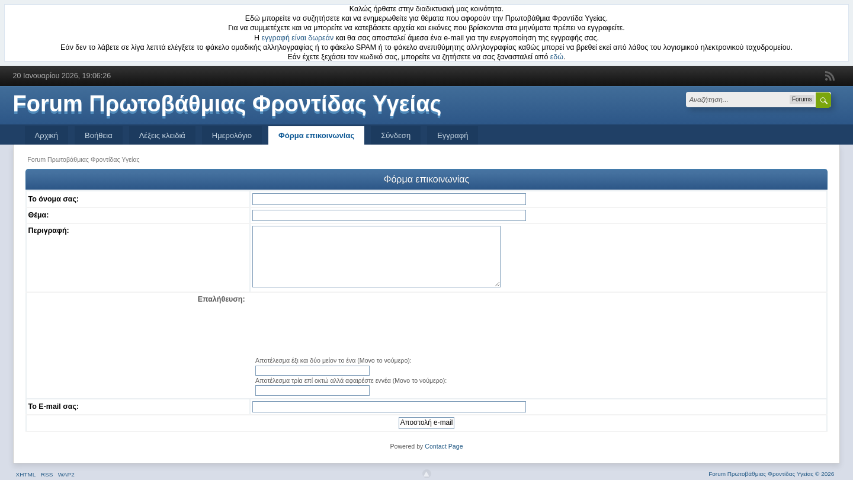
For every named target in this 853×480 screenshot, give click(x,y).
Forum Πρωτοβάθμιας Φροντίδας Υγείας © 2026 (771, 474)
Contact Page (444, 446)
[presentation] (538, 325)
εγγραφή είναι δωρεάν (298, 38)
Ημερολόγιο (232, 135)
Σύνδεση (396, 135)
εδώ (556, 57)
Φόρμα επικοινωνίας (316, 135)
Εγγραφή (452, 135)
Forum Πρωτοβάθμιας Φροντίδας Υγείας (227, 103)
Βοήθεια (99, 135)
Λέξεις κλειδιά (162, 135)
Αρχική (47, 135)
